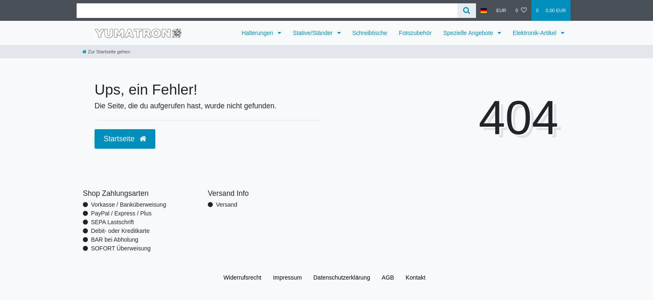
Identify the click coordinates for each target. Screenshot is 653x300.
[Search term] (267, 10)
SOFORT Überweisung (120, 248)
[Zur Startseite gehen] (106, 51)
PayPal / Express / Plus (121, 213)
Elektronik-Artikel (535, 33)
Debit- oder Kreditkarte (120, 231)
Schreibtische (369, 33)
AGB (388, 277)
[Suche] (466, 10)
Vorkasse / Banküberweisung (128, 204)
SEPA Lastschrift (112, 222)
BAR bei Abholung (114, 239)
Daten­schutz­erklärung (342, 277)
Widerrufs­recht (242, 277)
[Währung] (501, 10)
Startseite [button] (125, 139)
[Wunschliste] (521, 10)
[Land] (483, 10)
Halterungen (258, 33)
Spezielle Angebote (469, 33)
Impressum (287, 277)
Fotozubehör (415, 33)
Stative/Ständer (313, 33)
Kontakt (415, 277)
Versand (226, 204)
